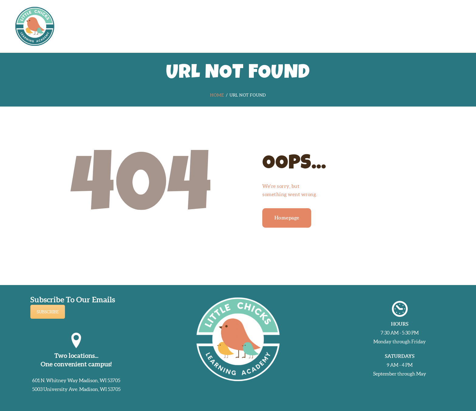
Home (217, 95)
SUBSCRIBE (48, 311)
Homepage (286, 217)
